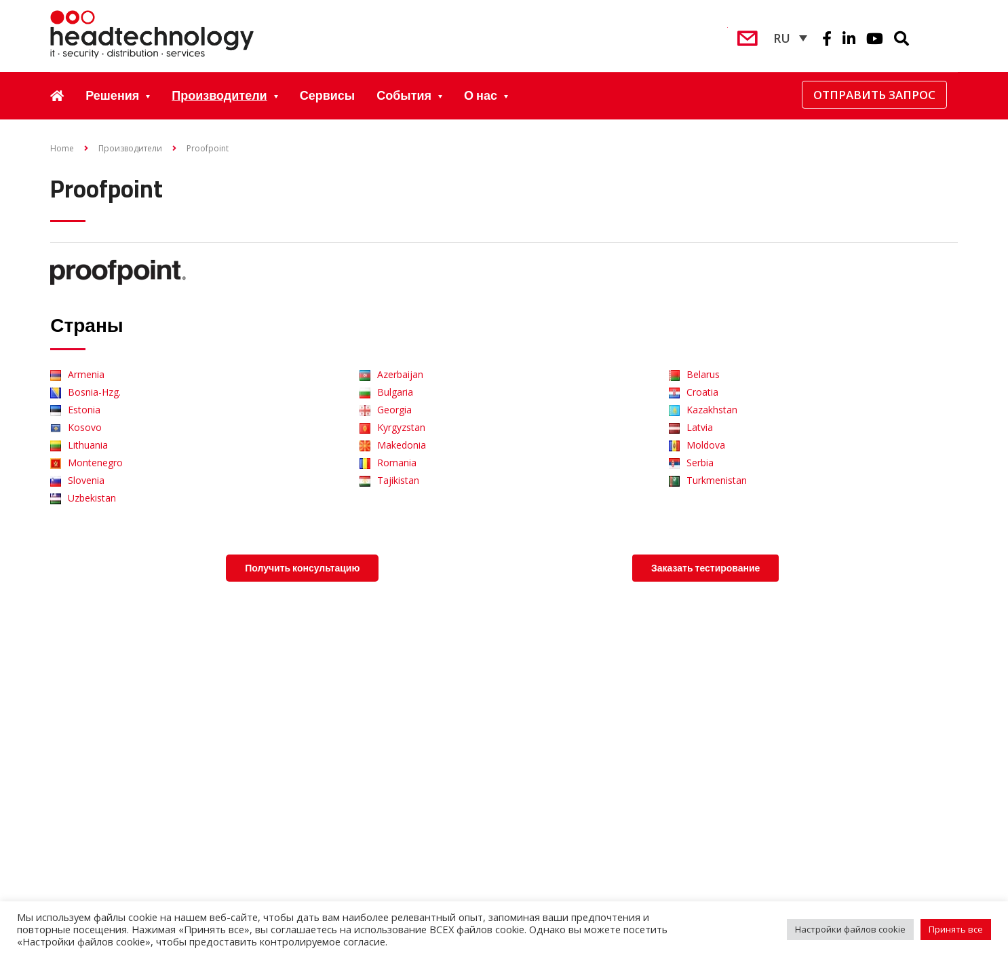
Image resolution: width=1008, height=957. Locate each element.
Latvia (691, 427)
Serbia (691, 462)
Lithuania (79, 444)
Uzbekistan (83, 497)
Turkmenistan (708, 480)
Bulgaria (386, 392)
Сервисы (327, 95)
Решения (112, 95)
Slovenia (77, 480)
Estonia (75, 409)
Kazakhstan (703, 409)
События (403, 95)
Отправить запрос (874, 94)
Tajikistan (389, 480)
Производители (219, 95)
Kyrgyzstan (392, 427)
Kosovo (76, 427)
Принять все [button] (956, 929)
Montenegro (86, 462)
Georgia (386, 409)
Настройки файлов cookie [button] (850, 929)
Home (62, 148)
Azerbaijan (391, 374)
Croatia (693, 392)
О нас (480, 95)
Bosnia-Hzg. (85, 392)
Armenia (77, 374)
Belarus (694, 374)
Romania (388, 462)
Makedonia (393, 444)
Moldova (697, 444)
